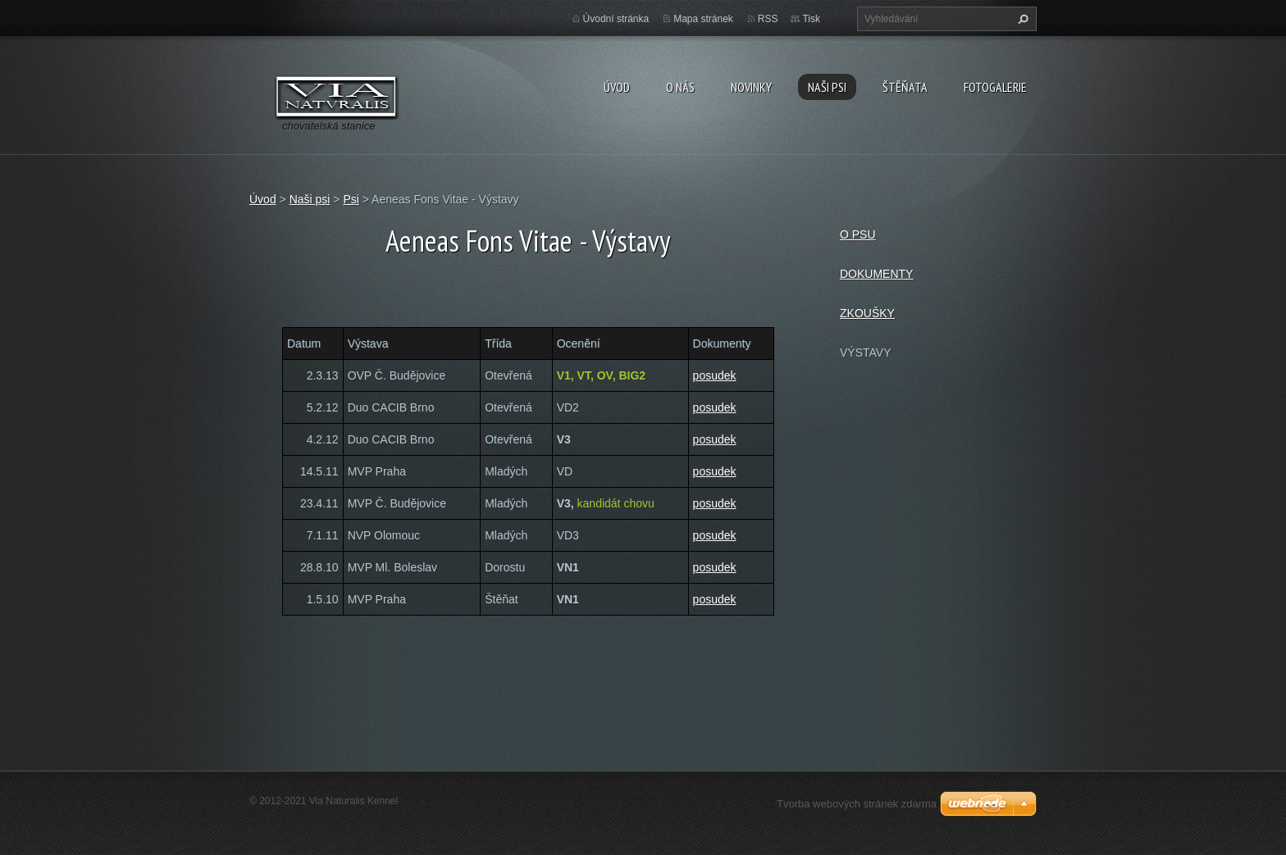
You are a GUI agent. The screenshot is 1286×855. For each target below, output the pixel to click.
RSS (768, 19)
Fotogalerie (995, 87)
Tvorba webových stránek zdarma (857, 804)
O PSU (858, 234)
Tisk (811, 19)
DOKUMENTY (876, 273)
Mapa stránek (703, 19)
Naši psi (827, 87)
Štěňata (905, 87)
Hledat (1021, 19)
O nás (680, 87)
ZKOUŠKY (867, 313)
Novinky (751, 87)
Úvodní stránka (616, 19)
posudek (714, 375)
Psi (350, 199)
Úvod (617, 87)
